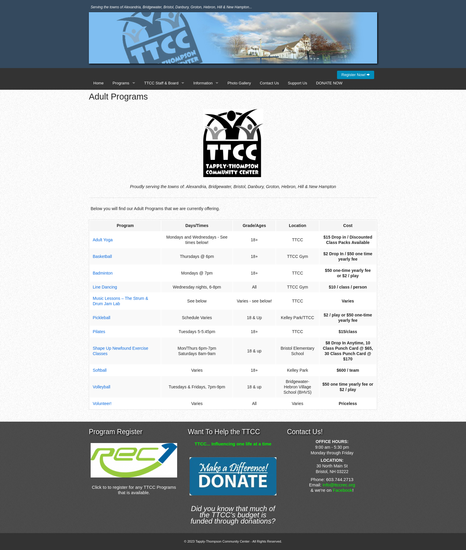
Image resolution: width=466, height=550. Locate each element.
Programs (121, 83)
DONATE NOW (329, 83)
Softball (100, 370)
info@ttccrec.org (339, 484)
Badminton (103, 273)
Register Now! (355, 75)
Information (202, 83)
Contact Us (269, 83)
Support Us (297, 83)
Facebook (342, 490)
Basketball (102, 256)
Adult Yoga (103, 239)
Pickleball (101, 317)
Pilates (99, 331)
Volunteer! (102, 403)
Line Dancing (105, 287)
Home (98, 83)
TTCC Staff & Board (161, 83)
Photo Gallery (239, 83)
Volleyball (101, 386)
